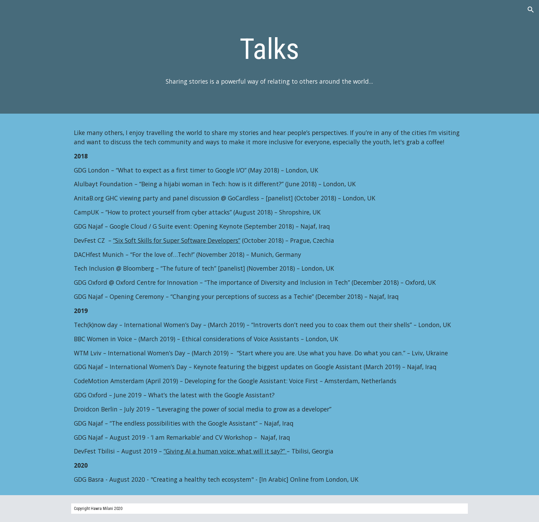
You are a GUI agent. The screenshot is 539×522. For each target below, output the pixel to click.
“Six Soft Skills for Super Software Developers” (176, 240)
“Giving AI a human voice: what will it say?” (225, 451)
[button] (530, 9)
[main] (269, 49)
